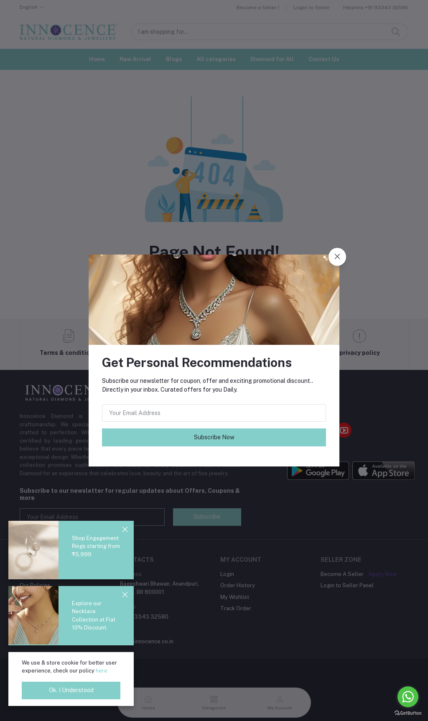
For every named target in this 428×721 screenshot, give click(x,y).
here (101, 670)
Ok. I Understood (71, 690)
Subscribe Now (214, 437)
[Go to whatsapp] (407, 696)
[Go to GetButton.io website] (408, 712)
